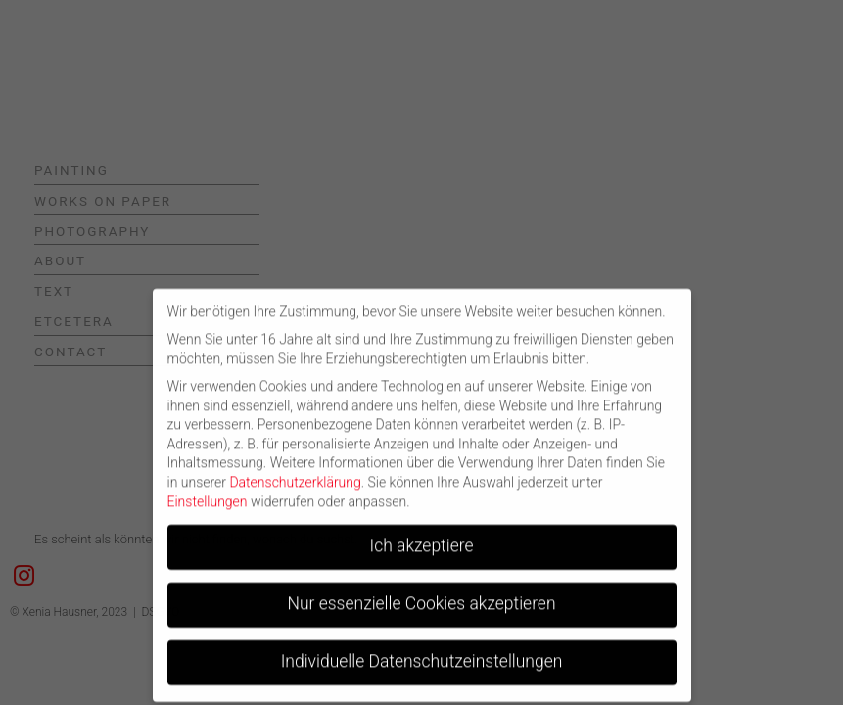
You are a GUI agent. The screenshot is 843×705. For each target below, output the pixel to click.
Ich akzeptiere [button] (422, 537)
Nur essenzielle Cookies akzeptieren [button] (421, 595)
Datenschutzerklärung (294, 474)
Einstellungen (207, 492)
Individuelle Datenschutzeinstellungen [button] (422, 653)
